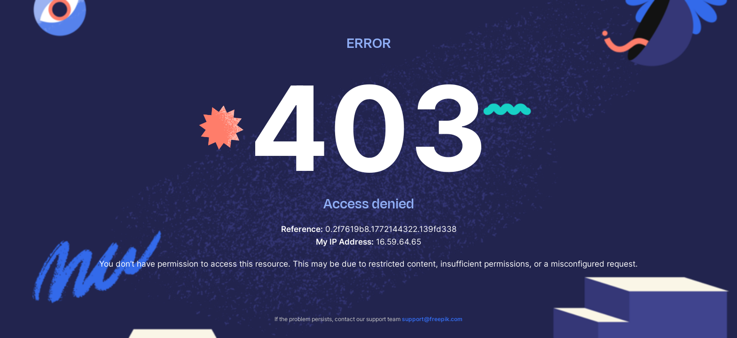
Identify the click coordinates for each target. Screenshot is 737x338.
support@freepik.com (432, 319)
